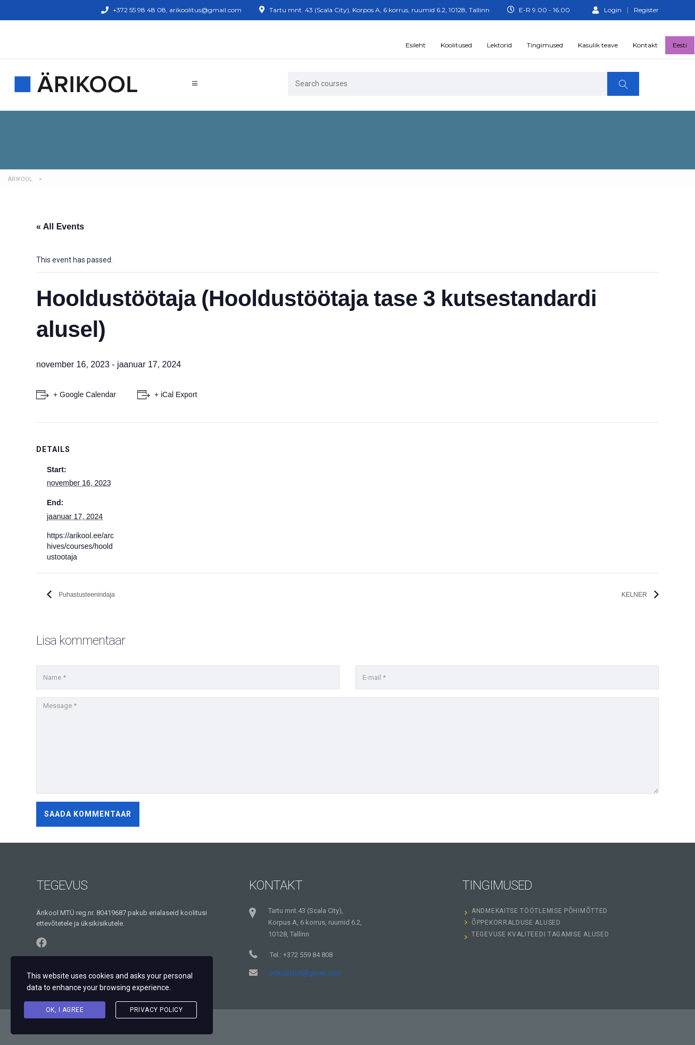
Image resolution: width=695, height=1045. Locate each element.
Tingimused (545, 45)
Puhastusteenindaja (86, 594)
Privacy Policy (156, 1010)
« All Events (60, 226)
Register (646, 10)
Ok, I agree (65, 1010)
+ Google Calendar (84, 394)
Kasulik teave (598, 45)
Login (607, 9)
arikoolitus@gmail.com (305, 973)
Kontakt (645, 45)
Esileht (416, 45)
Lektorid (499, 45)
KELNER (635, 594)
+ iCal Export (175, 394)
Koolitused (456, 45)
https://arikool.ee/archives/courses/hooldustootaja (80, 546)
